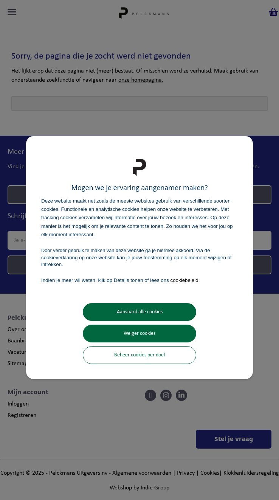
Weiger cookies (139, 333)
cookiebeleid (184, 280)
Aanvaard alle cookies (140, 312)
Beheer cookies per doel (139, 355)
